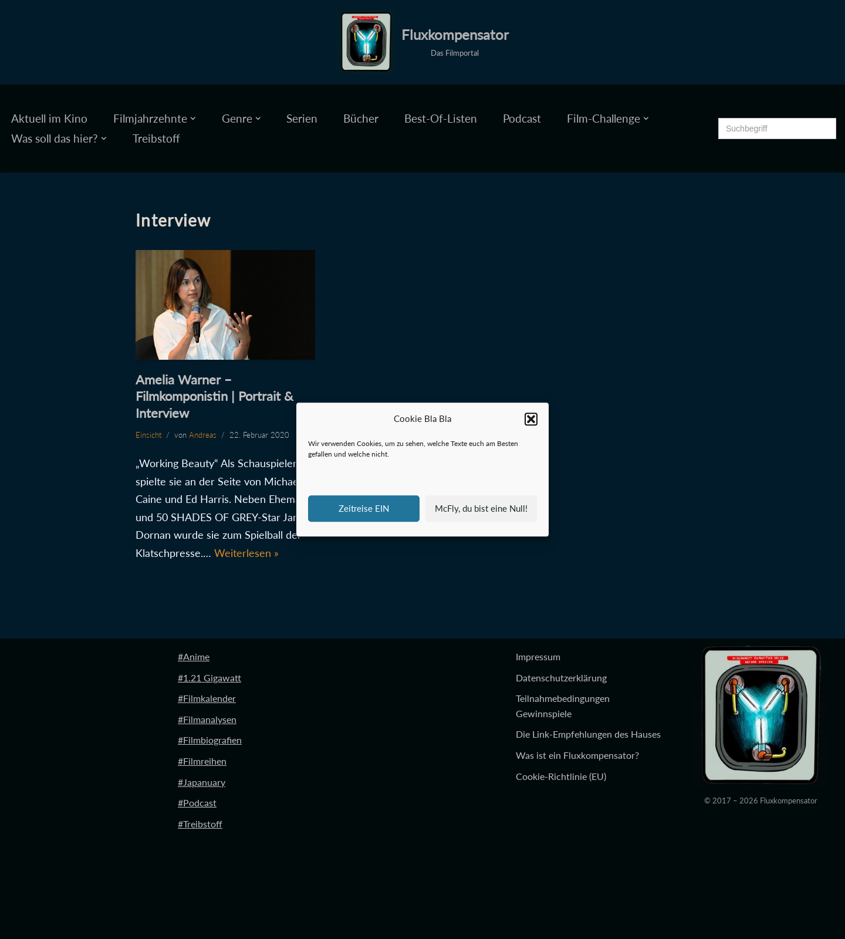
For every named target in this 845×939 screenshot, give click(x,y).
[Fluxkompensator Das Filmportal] (423, 42)
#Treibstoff (200, 823)
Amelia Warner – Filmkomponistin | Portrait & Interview (214, 396)
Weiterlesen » (246, 552)
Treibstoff (156, 138)
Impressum (538, 656)
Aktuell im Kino (49, 118)
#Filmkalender (207, 698)
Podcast (522, 118)
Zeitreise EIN (364, 508)
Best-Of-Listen (440, 118)
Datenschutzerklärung (561, 677)
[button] (531, 419)
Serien (301, 118)
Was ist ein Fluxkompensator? (577, 755)
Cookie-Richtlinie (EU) (561, 776)
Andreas (203, 435)
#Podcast (197, 802)
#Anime (193, 656)
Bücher (360, 118)
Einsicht (148, 435)
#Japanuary (201, 782)
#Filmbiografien (210, 739)
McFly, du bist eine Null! (481, 508)
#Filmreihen (202, 760)
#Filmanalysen (207, 719)
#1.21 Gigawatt (209, 677)
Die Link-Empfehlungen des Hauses (588, 733)
